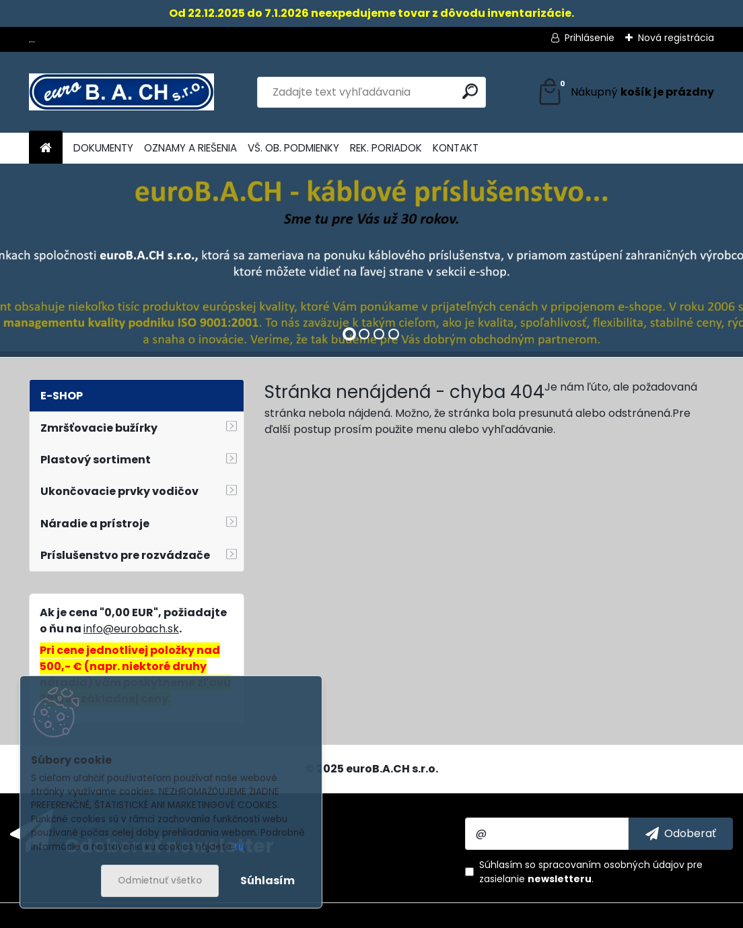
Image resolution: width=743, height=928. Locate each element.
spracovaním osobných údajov (611, 864)
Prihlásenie (589, 37)
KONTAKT (456, 148)
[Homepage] (46, 148)
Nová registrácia (676, 37)
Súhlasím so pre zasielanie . (591, 872)
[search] (470, 91)
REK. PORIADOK (386, 148)
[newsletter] (680, 833)
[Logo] (121, 92)
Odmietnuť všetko (160, 880)
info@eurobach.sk (131, 628)
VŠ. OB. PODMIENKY (293, 148)
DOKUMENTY (103, 148)
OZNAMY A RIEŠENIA (190, 148)
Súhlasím (267, 880)
